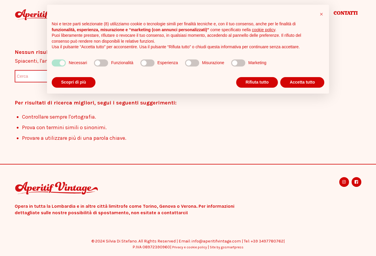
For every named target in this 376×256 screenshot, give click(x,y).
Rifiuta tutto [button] (257, 82)
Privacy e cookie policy (189, 247)
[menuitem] (345, 14)
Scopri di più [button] (73, 82)
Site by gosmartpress (227, 247)
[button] (321, 14)
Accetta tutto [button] (302, 82)
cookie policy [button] (263, 29)
